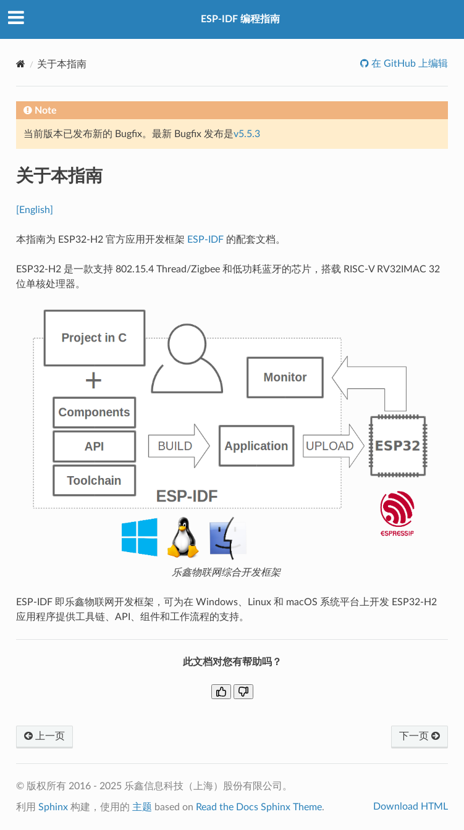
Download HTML (410, 806)
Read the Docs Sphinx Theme (259, 807)
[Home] (20, 64)
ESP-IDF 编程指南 (240, 19)
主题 (142, 807)
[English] (34, 210)
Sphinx (53, 807)
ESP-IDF (205, 240)
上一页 (44, 736)
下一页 (419, 736)
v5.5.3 (247, 134)
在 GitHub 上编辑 (408, 64)
